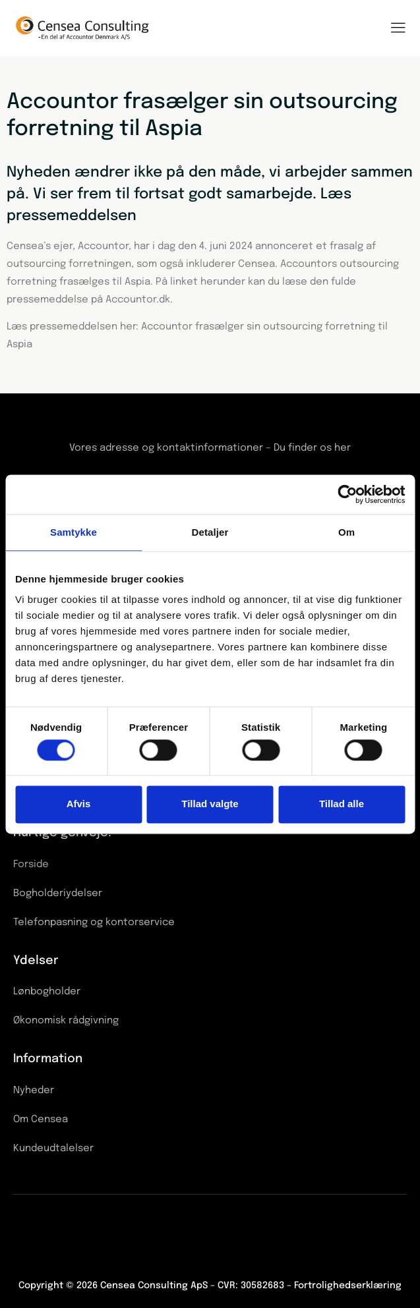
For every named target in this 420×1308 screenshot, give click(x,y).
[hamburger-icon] (398, 29)
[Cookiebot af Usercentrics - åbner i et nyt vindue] (347, 494)
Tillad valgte (209, 804)
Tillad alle (341, 804)
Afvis (79, 804)
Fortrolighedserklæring (348, 1285)
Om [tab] (346, 532)
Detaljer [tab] (210, 532)
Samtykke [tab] (73, 532)
